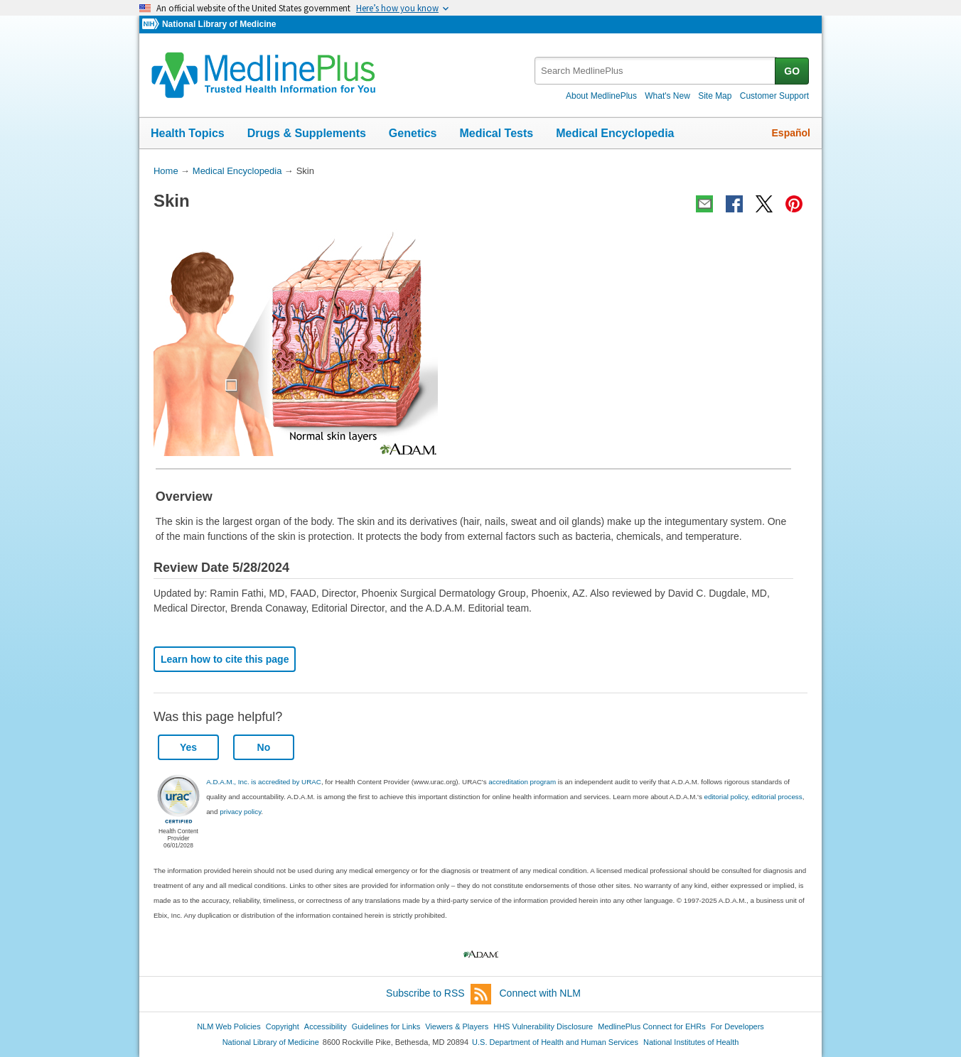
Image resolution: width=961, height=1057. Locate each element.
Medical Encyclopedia (615, 133)
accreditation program (522, 782)
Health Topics (188, 133)
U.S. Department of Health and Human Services (555, 1042)
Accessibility (325, 1026)
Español (791, 133)
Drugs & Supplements (306, 133)
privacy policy (240, 811)
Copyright (282, 1026)
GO (792, 71)
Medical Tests (496, 133)
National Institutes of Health (691, 1042)
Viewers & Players (456, 1026)
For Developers (737, 1026)
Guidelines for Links (386, 1026)
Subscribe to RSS (438, 994)
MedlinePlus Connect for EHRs (651, 1026)
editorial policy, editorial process (753, 797)
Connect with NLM (540, 993)
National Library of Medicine (219, 24)
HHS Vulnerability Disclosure (543, 1026)
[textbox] (656, 71)
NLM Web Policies (229, 1026)
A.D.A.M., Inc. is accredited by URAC (263, 782)
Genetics (413, 133)
